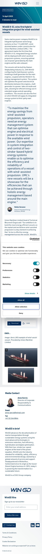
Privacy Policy (7, 537)
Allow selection (21, 307)
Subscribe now (12, 515)
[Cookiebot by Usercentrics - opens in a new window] (29, 239)
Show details (30, 293)
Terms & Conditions (9, 533)
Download (13, 323)
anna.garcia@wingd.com (15, 413)
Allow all (21, 300)
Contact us (9, 525)
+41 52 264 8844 (11, 418)
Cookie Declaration (9, 541)
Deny (21, 313)
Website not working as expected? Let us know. (19, 546)
